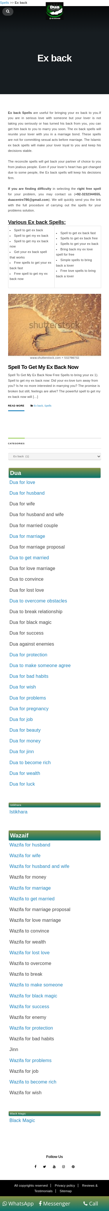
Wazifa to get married (32, 898)
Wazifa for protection (31, 1028)
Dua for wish (23, 686)
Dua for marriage (27, 536)
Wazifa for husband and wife (39, 866)
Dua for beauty (25, 730)
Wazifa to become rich (33, 1081)
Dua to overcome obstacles (38, 600)
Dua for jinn (22, 751)
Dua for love (22, 482)
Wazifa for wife (25, 855)
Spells (47, 405)
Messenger (54, 1203)
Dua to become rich (30, 762)
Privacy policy (65, 1185)
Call (90, 1203)
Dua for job (21, 719)
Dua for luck (22, 784)
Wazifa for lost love (30, 952)
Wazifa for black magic (33, 995)
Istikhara (19, 811)
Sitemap (66, 1191)
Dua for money (25, 740)
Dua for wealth (25, 773)
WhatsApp (18, 1203)
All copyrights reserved (31, 1185)
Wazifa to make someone (36, 984)
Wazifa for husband (30, 844)
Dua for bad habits (29, 676)
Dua (15, 473)
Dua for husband (27, 493)
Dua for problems (28, 697)
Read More (16, 406)
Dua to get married (29, 557)
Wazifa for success (29, 1006)
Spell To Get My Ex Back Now (43, 367)
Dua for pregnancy (29, 708)
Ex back (38, 405)
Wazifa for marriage (30, 888)
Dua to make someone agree (40, 665)
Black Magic (22, 1120)
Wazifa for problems (31, 1060)
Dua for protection (28, 654)
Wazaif (19, 835)
